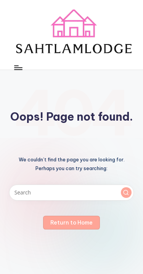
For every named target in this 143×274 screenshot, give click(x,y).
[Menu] (18, 67)
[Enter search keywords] (71, 193)
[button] (126, 192)
